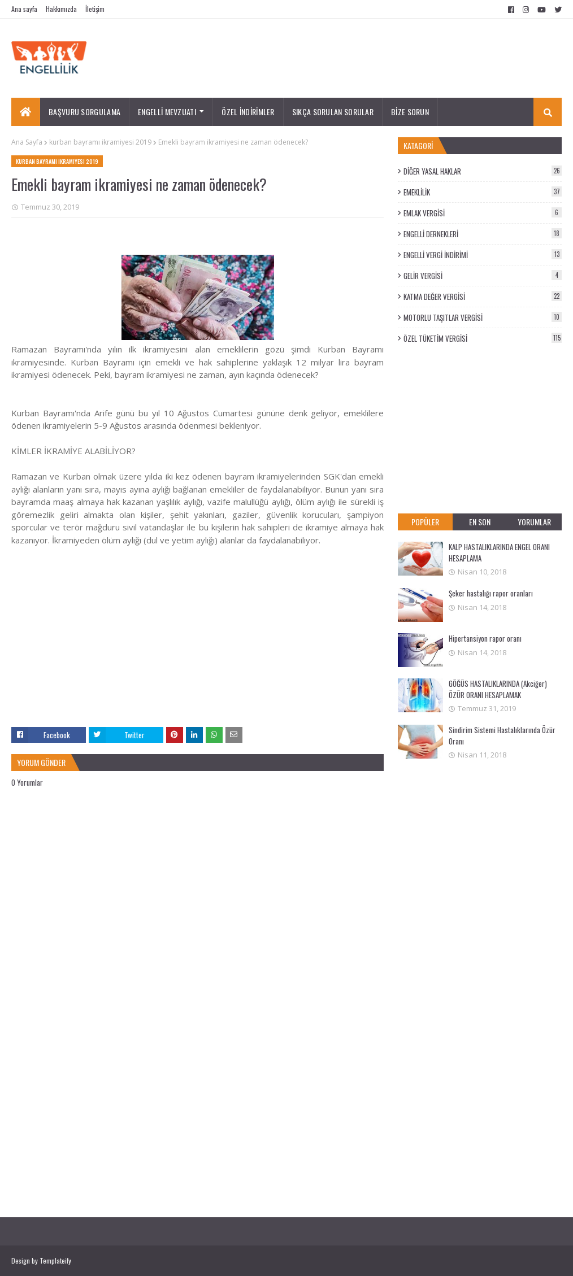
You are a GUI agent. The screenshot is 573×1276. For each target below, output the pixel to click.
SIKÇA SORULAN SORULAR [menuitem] (333, 111)
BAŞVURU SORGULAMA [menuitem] (84, 111)
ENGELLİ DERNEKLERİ (482, 233)
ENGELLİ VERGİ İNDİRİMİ (482, 254)
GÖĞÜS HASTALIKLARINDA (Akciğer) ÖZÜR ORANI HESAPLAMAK (498, 689)
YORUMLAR (534, 522)
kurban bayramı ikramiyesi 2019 (100, 142)
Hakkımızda (61, 9)
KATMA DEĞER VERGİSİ (482, 296)
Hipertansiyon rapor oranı (485, 638)
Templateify (55, 1260)
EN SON (479, 522)
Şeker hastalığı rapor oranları (491, 593)
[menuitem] (25, 112)
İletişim (95, 9)
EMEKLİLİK (482, 192)
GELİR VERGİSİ (482, 275)
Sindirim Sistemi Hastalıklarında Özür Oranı (502, 735)
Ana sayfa (24, 9)
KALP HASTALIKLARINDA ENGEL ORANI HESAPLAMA (499, 552)
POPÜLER (425, 522)
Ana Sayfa (26, 142)
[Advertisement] (197, 648)
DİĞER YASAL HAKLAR (482, 171)
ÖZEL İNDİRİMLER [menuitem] (248, 111)
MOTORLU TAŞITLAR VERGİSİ (482, 317)
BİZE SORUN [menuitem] (410, 111)
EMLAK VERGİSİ (482, 213)
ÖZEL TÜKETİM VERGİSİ (482, 338)
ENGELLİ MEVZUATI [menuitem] (167, 111)
